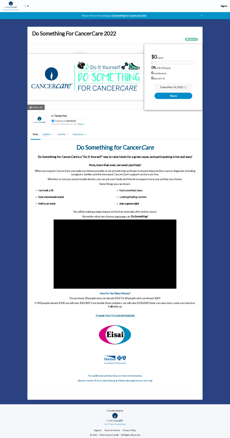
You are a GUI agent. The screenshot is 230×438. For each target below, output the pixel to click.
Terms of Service (112, 430)
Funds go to (60, 121)
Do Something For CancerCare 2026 (128, 15)
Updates (48, 134)
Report (81, 124)
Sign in (224, 5)
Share (173, 95)
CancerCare (71, 121)
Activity (63, 134)
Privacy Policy (129, 430)
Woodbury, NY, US (69, 124)
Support (97, 430)
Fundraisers (80, 134)
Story (35, 134)
